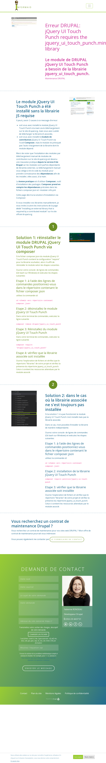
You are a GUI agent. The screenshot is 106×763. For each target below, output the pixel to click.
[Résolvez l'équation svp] (38, 648)
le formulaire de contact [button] (67, 539)
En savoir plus (15, 761)
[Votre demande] (38, 608)
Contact (23, 693)
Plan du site (36, 693)
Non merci (89, 757)
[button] (89, 5)
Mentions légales (53, 693)
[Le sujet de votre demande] (38, 595)
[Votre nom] (38, 579)
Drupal (56, 699)
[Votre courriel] (38, 587)
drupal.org (33, 131)
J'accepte (78, 757)
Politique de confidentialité (77, 693)
